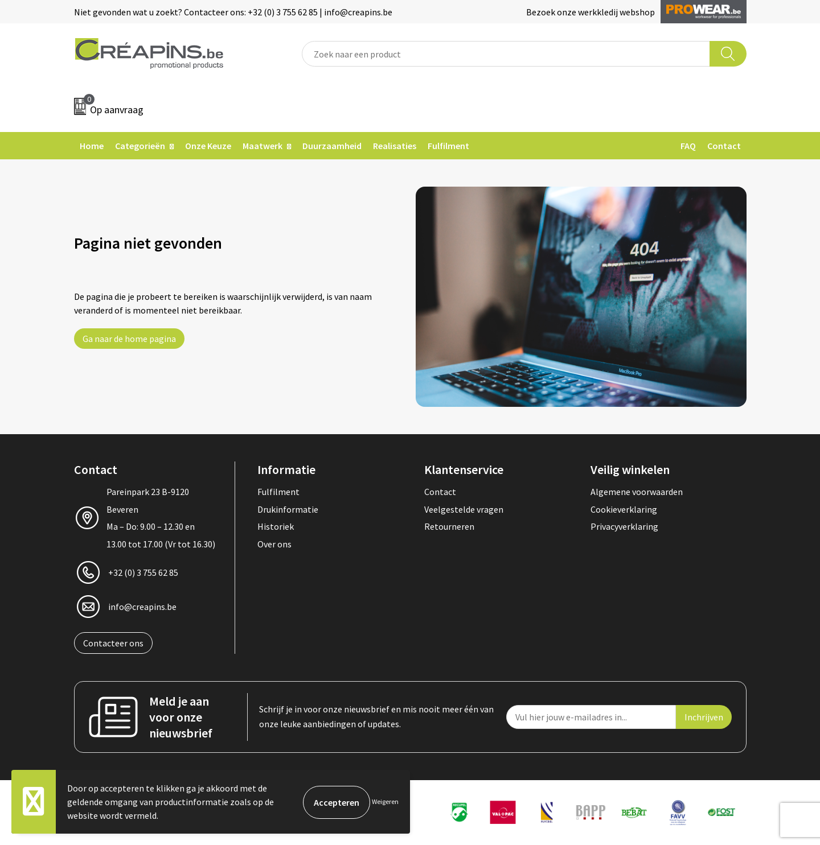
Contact (724, 145)
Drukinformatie (287, 509)
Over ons (274, 544)
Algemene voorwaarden (637, 491)
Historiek (275, 526)
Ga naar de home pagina (129, 338)
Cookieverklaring (624, 509)
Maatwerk (262, 145)
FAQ (688, 145)
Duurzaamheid (332, 145)
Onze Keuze (208, 145)
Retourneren (449, 526)
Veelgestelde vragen (463, 509)
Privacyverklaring (624, 526)
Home (92, 145)
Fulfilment (448, 145)
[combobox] (506, 54)
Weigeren (385, 801)
